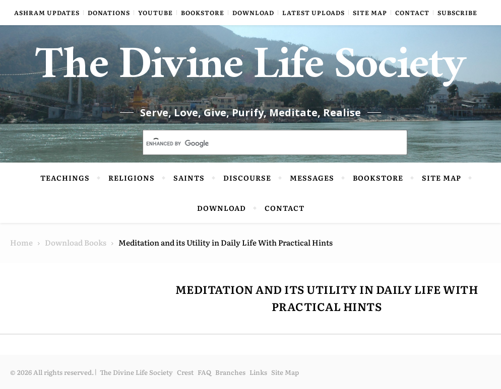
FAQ (204, 372)
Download (253, 12)
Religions (131, 178)
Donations (109, 12)
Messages (312, 178)
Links (258, 372)
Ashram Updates (47, 12)
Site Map (370, 12)
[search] (263, 143)
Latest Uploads (313, 12)
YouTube (155, 12)
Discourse (247, 178)
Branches (230, 372)
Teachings (65, 178)
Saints (189, 178)
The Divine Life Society (250, 70)
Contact (412, 12)
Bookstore (202, 12)
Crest (185, 372)
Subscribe (457, 12)
